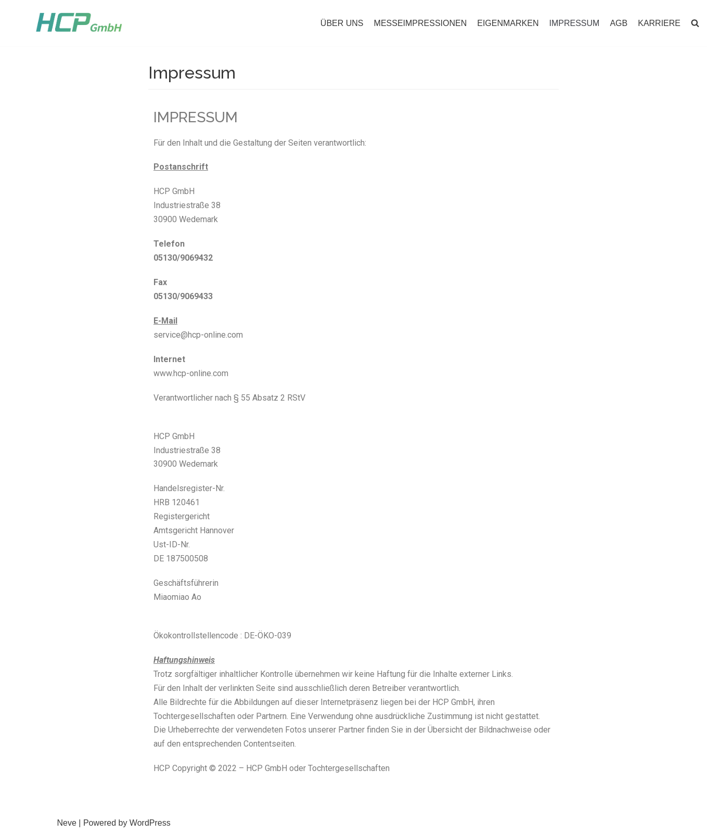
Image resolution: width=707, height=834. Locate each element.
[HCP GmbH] (78, 22)
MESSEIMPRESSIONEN (420, 23)
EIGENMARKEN (507, 23)
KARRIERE (659, 23)
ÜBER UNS (342, 23)
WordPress (150, 822)
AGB (618, 23)
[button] (695, 23)
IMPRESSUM (574, 23)
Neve (66, 822)
